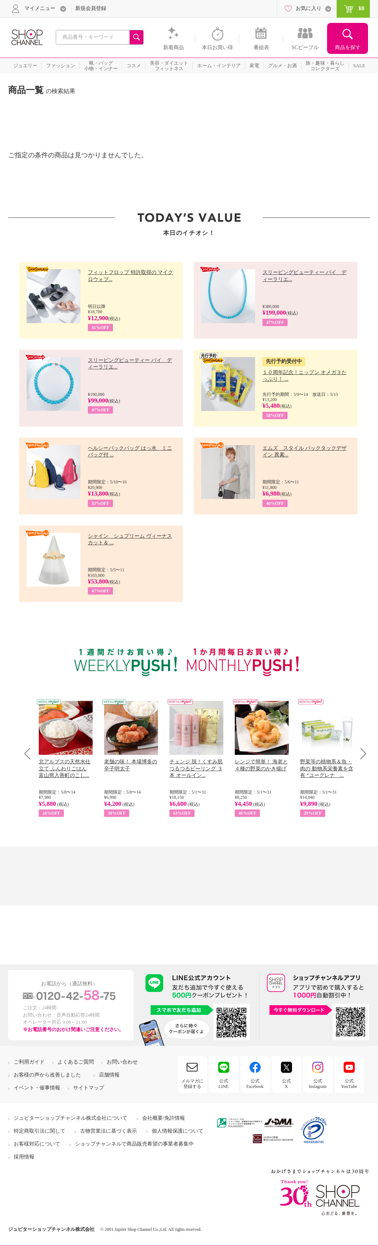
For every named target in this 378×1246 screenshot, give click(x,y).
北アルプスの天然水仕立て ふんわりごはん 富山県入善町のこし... (64, 768)
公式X (286, 1083)
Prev (30, 753)
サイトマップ (88, 1088)
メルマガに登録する (192, 1083)
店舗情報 (109, 1075)
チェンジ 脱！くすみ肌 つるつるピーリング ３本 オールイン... (196, 768)
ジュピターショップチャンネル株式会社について (70, 1118)
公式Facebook (255, 1083)
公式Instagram (318, 1083)
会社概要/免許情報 (163, 1118)
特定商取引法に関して (39, 1131)
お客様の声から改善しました (47, 1075)
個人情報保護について (177, 1131)
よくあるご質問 (76, 1062)
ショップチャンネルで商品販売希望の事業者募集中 (134, 1144)
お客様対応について (37, 1144)
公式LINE (223, 1083)
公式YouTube (349, 1083)
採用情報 (24, 1157)
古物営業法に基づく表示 (108, 1131)
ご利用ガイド (29, 1062)
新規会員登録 (90, 8)
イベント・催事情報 (37, 1088)
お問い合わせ (122, 1062)
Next (361, 753)
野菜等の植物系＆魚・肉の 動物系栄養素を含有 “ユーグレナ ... (326, 768)
